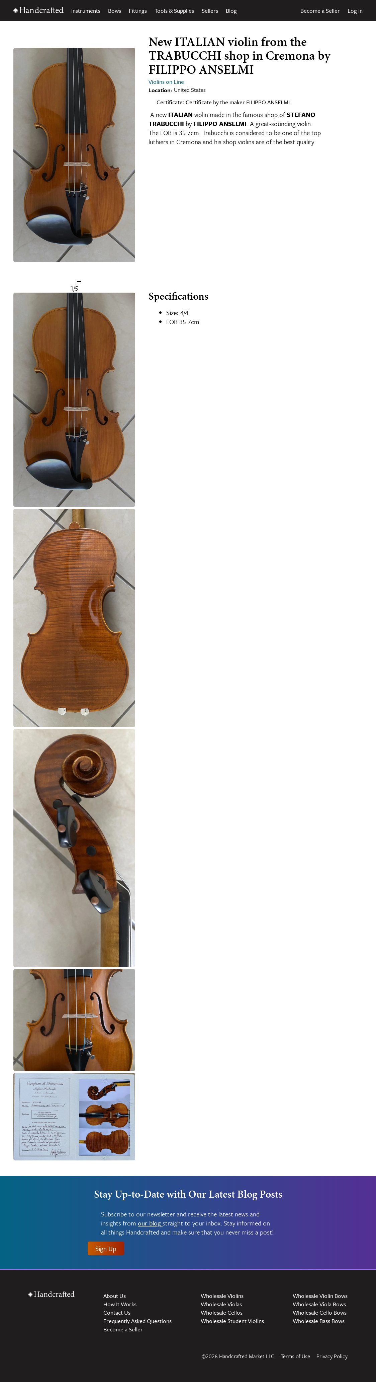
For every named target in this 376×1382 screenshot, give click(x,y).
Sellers (210, 10)
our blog (150, 1223)
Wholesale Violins (222, 1295)
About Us (114, 1295)
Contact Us (116, 1312)
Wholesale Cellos (222, 1312)
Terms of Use (295, 1356)
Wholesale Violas (221, 1304)
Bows (114, 10)
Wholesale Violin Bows (320, 1295)
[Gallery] (74, 164)
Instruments (85, 10)
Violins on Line (166, 81)
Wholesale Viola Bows (319, 1304)
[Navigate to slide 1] (79, 282)
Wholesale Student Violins (232, 1321)
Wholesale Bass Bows (319, 1321)
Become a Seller (320, 10)
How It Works (119, 1304)
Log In (355, 10)
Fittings (138, 10)
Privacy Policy (332, 1356)
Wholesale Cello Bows (320, 1312)
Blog (231, 10)
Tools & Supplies (174, 10)
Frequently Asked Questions (137, 1321)
